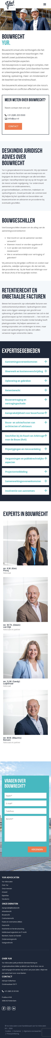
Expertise (5, 895)
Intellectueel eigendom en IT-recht (14, 932)
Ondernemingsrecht (9, 939)
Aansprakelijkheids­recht (10, 908)
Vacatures (5, 899)
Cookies (8, 1031)
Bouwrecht (6, 915)
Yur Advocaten (7, 882)
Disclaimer (17, 1031)
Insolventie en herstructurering (13, 929)
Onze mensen (7, 888)
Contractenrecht (8, 918)
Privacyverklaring (13, 1034)
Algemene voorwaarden (32, 1031)
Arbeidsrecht (6, 911)
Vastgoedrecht (7, 943)
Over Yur (5, 885)
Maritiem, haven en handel (11, 936)
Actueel (4, 892)
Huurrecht (5, 925)
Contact (13, 126)
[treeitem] (25, 362)
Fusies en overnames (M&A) (12, 922)
